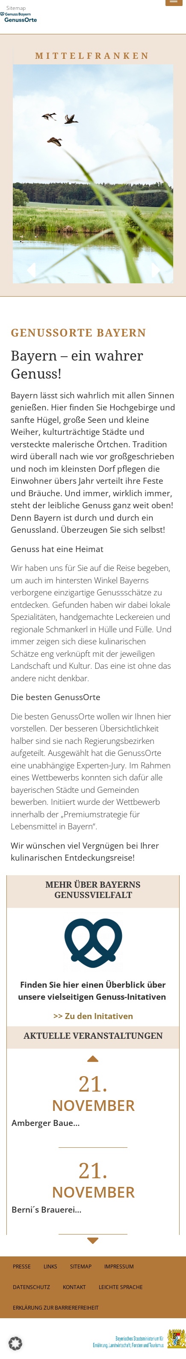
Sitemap (16, 8)
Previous (30, 262)
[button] (15, 1343)
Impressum (119, 1266)
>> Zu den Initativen (93, 1016)
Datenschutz (31, 1287)
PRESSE (22, 1266)
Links (50, 1266)
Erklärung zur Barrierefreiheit (56, 1307)
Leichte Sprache (121, 1287)
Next (156, 262)
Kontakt (74, 1287)
